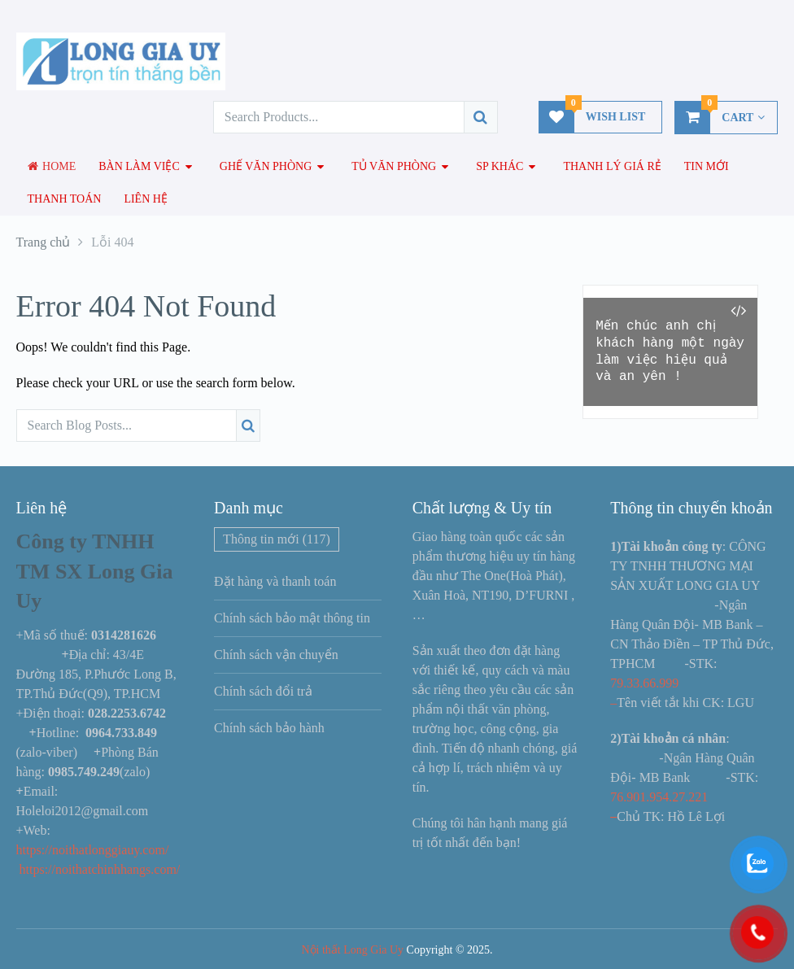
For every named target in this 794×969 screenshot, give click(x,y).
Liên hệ (146, 199)
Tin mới (706, 166)
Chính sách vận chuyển (276, 654)
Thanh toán (65, 199)
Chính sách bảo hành (269, 728)
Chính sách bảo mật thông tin (292, 618)
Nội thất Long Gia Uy (352, 950)
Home (52, 166)
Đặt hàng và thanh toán (275, 581)
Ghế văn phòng (266, 166)
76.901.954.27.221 (659, 797)
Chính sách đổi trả (263, 691)
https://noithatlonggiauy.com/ (94, 850)
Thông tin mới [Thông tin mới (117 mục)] (276, 539)
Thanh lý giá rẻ (612, 166)
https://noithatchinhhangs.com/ (100, 869)
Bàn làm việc (139, 166)
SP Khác (499, 166)
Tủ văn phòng (393, 166)
